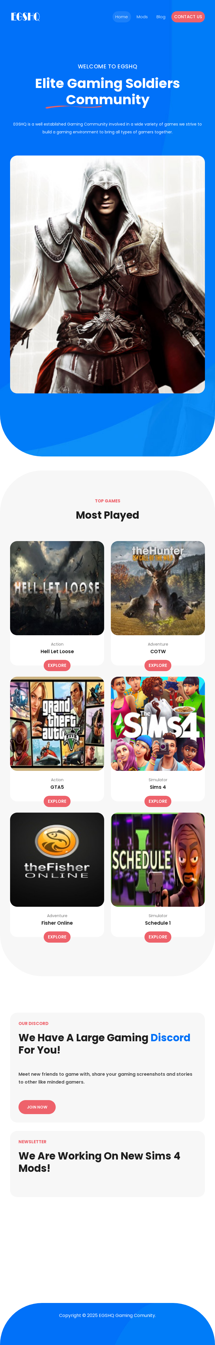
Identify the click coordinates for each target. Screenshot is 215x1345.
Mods (142, 17)
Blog (161, 17)
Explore (57, 665)
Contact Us (188, 17)
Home (121, 17)
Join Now (37, 1107)
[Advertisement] (107, 1243)
